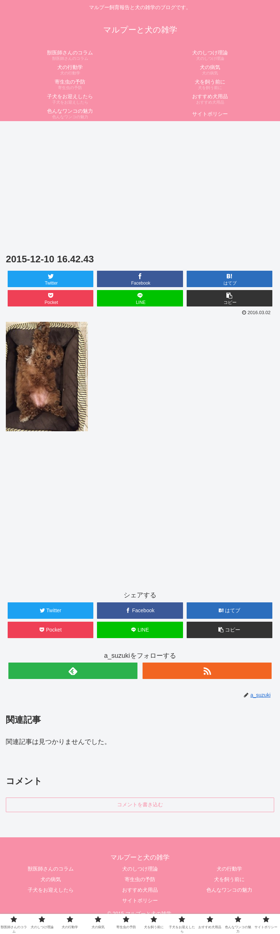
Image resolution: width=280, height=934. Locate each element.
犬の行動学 (229, 869)
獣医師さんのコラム (51, 869)
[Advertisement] (140, 179)
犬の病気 (50, 879)
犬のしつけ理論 (140, 869)
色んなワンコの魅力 (229, 890)
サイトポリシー (140, 900)
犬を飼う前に (229, 879)
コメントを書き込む (140, 804)
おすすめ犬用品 (140, 890)
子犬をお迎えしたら (51, 890)
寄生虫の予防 (140, 879)
